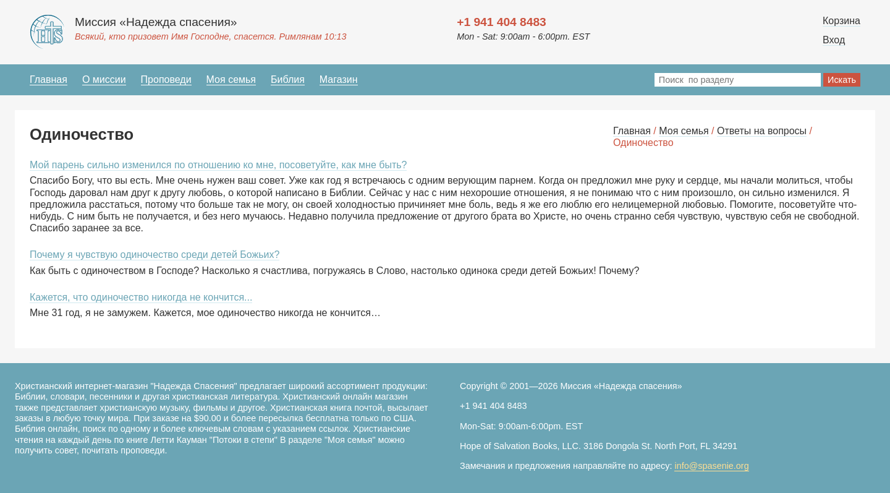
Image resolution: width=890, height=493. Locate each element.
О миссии (104, 79)
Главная (48, 79)
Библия (288, 79)
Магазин (339, 79)
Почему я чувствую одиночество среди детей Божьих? (154, 254)
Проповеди (166, 79)
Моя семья (231, 79)
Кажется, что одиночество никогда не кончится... (141, 297)
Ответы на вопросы (762, 131)
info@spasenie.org (711, 466)
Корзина (841, 20)
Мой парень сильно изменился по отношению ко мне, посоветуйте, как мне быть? (218, 165)
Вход (834, 40)
